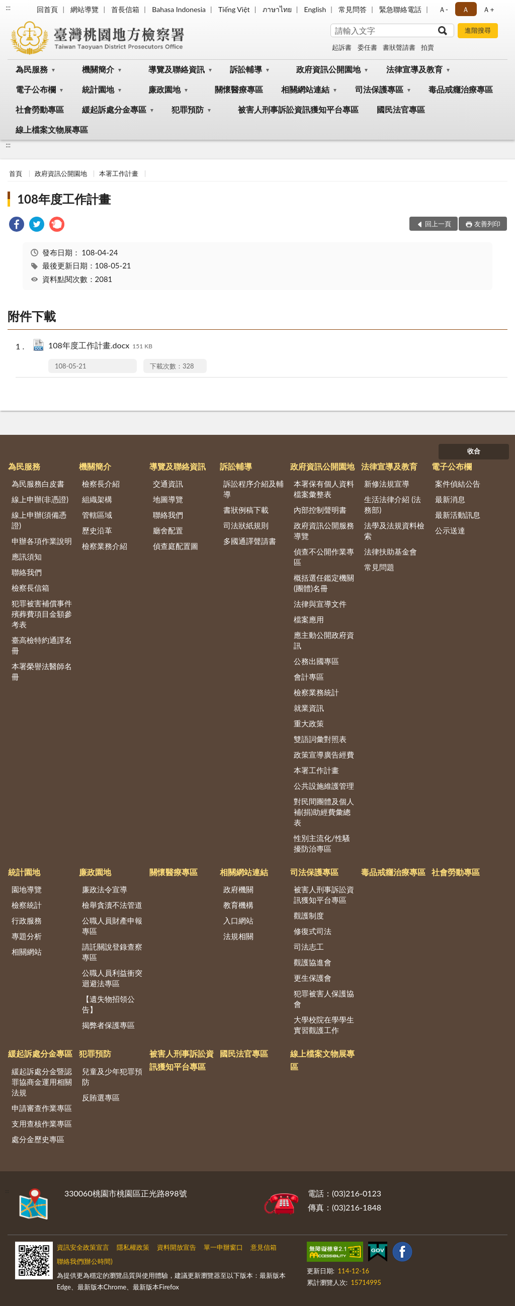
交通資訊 (168, 483)
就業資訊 (309, 707)
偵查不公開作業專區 (324, 557)
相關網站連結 (305, 89)
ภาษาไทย (277, 9)
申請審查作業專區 (42, 1107)
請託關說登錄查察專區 (112, 952)
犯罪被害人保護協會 (324, 998)
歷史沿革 (97, 530)
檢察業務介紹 (104, 545)
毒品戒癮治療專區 (460, 89)
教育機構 (238, 904)
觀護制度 (309, 915)
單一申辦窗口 (223, 1247)
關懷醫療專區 (239, 89)
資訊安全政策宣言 (83, 1247)
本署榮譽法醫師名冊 (42, 671)
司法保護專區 (379, 89)
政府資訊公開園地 (328, 69)
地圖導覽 (168, 499)
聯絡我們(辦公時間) (85, 1261)
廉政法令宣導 (104, 889)
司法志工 (309, 946)
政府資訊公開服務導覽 (324, 530)
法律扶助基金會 (390, 551)
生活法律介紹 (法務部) (392, 504)
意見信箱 (263, 1247)
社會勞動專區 (40, 109)
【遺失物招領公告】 (108, 1004)
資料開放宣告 (176, 1247)
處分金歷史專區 (38, 1139)
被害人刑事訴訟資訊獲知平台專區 (298, 109)
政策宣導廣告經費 (324, 754)
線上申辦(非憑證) (40, 499)
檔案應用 (309, 619)
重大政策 (309, 723)
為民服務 (32, 69)
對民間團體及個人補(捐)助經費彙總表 (324, 812)
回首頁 (47, 9)
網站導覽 (84, 9)
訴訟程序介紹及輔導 (253, 489)
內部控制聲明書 (320, 509)
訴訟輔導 (246, 69)
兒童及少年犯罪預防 (112, 1076)
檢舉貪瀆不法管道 (112, 904)
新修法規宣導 (386, 483)
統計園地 (98, 89)
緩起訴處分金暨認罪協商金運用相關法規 (42, 1082)
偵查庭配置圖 (175, 545)
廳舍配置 (168, 530)
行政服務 (27, 920)
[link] (16, 225)
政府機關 (238, 889)
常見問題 (379, 567)
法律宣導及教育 (414, 69)
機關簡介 (98, 69)
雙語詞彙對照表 (320, 738)
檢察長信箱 (30, 587)
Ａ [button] (465, 9)
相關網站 (27, 951)
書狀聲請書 (399, 47)
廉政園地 (164, 89)
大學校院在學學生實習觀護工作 (324, 1025)
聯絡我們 (27, 572)
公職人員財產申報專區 (112, 926)
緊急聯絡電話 (400, 9)
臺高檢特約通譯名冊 (42, 645)
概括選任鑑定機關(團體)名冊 (324, 583)
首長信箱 (125, 9)
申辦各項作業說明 (42, 540)
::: (8, 8)
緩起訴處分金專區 (114, 109)
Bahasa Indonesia (179, 9)
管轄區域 (97, 514)
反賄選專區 (101, 1097)
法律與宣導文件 (320, 603)
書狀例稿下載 (246, 509)
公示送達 (450, 530)
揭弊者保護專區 (108, 1025)
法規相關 (238, 936)
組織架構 (97, 499)
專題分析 (27, 936)
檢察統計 (27, 904)
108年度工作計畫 (64, 199)
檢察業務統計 (316, 692)
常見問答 (352, 9)
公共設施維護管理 (324, 785)
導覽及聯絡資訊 (176, 69)
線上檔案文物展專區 (52, 129)
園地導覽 (27, 889)
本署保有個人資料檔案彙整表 (324, 489)
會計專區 (309, 676)
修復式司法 (312, 931)
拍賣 (427, 47)
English (315, 9)
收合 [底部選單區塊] (473, 451)
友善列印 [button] (487, 224)
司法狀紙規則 (246, 525)
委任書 (367, 47)
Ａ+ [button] (488, 9)
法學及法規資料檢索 (394, 530)
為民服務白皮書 (38, 483)
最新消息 (450, 499)
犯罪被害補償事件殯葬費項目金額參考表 (42, 614)
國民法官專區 (401, 109)
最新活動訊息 (457, 514)
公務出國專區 (316, 661)
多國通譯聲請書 (249, 540)
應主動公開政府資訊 (324, 640)
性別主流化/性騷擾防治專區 (322, 843)
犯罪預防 (187, 109)
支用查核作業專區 (42, 1123)
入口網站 (238, 920)
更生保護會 (312, 977)
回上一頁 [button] (438, 224)
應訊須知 (27, 556)
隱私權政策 (133, 1247)
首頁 (15, 173)
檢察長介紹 (101, 483)
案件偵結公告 (457, 483)
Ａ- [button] (443, 9)
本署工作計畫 (118, 173)
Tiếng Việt (234, 9)
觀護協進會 (312, 962)
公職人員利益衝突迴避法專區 (112, 978)
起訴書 (342, 47)
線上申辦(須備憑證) (39, 520)
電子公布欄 (36, 89)
